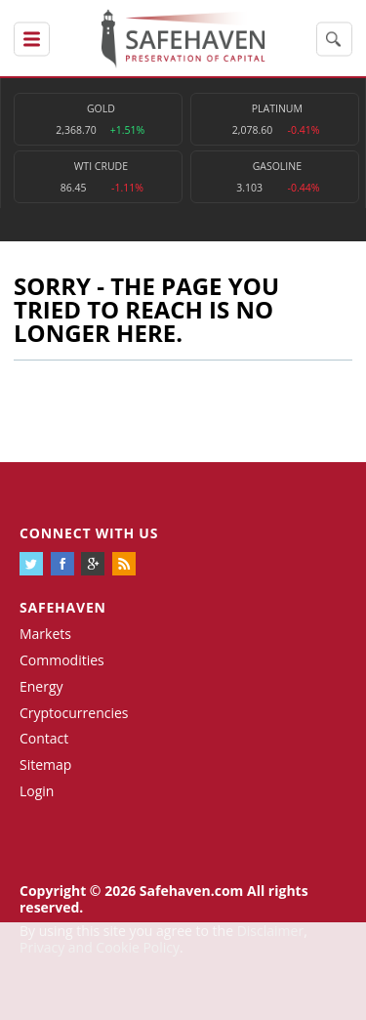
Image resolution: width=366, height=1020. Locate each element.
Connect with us (89, 533)
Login (37, 791)
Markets (45, 633)
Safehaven (63, 607)
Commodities (62, 660)
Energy (41, 686)
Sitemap (45, 764)
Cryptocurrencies (74, 712)
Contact (44, 738)
